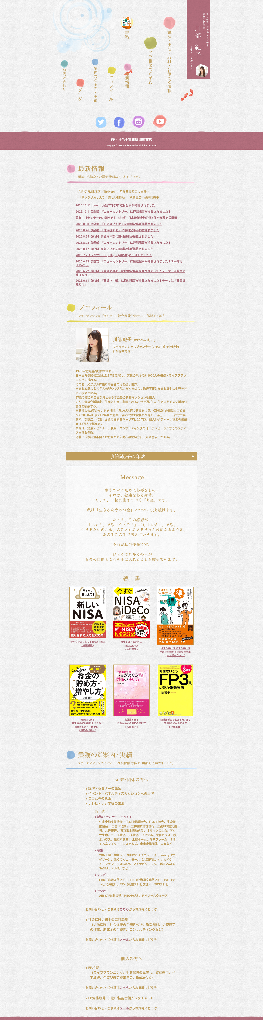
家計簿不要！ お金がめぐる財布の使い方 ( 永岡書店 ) (131, 723)
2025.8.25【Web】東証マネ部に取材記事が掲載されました (114, 236)
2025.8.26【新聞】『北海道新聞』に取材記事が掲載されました (117, 230)
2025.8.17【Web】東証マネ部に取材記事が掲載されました (114, 249)
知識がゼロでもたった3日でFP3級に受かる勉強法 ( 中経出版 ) (175, 723)
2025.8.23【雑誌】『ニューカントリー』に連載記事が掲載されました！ (123, 243)
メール (124, 940)
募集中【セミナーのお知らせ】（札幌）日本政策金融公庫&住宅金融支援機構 (126, 218)
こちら (124, 909)
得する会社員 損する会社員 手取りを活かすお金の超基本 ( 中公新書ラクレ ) (175, 652)
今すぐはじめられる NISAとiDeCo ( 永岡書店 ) (131, 646)
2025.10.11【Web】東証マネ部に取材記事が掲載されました (115, 205)
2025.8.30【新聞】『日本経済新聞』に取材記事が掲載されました (119, 224)
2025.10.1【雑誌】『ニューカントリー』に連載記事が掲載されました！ (123, 211)
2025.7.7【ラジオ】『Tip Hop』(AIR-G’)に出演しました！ (114, 255)
